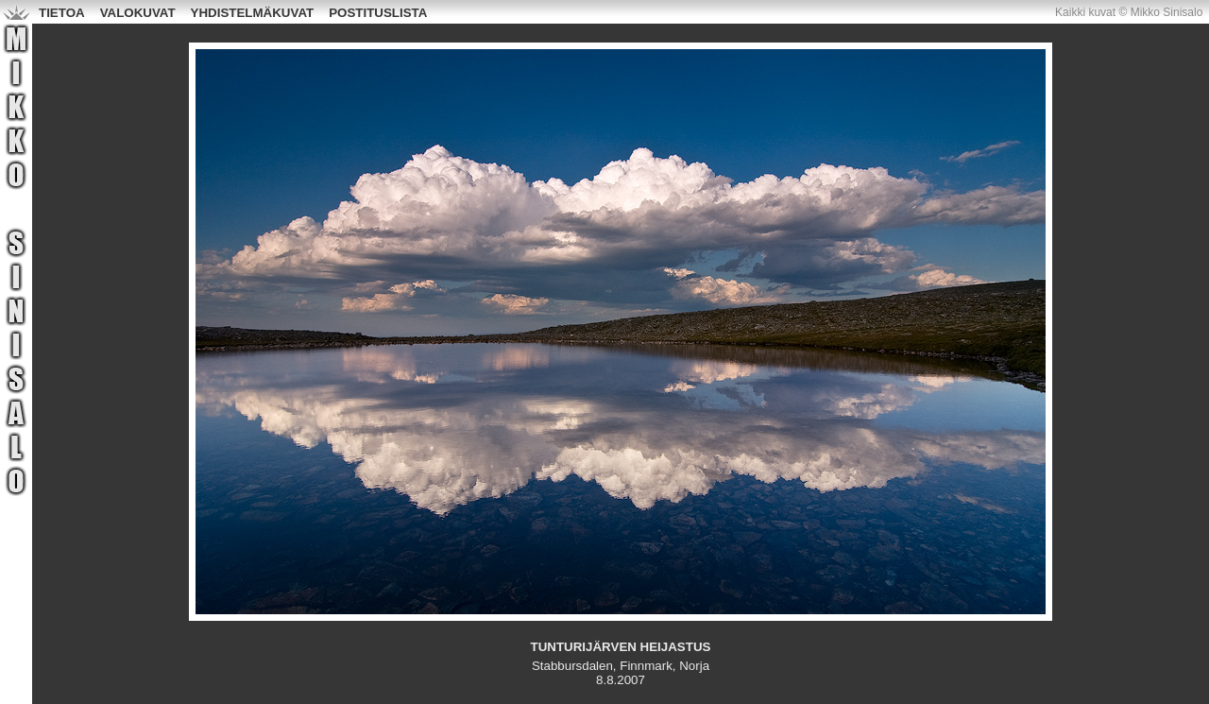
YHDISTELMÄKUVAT (253, 13)
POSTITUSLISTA (378, 13)
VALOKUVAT (138, 13)
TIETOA (62, 13)
